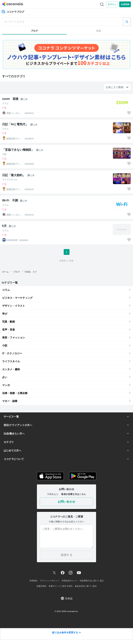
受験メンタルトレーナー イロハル (14, 113)
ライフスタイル (9, 179)
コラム (5, 103)
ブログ (16, 272)
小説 (4, 154)
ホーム (5, 272)
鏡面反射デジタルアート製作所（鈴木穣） (14, 139)
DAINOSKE (12, 240)
